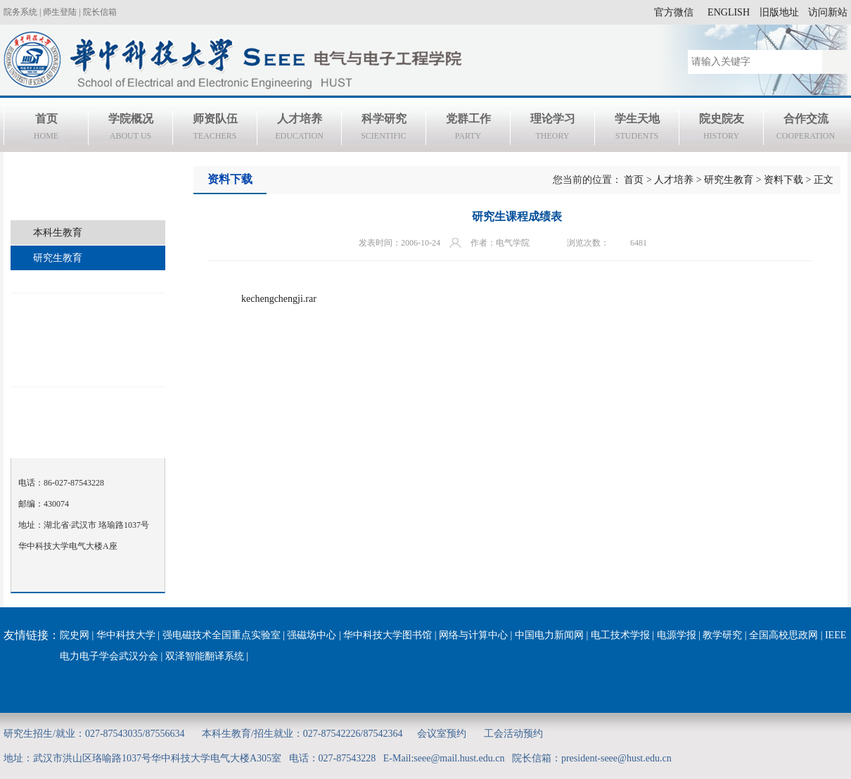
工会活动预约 (513, 733)
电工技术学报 (620, 635)
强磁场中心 (311, 635)
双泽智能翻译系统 (204, 656)
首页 (46, 129)
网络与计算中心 (473, 635)
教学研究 (722, 635)
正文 (823, 180)
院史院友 (721, 129)
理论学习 (552, 129)
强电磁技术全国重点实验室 (221, 635)
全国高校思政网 (783, 635)
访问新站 (827, 12)
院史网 (74, 635)
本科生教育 (57, 232)
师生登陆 (60, 12)
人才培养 (299, 129)
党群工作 (468, 129)
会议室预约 (441, 733)
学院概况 (130, 129)
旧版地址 (779, 12)
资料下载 (783, 180)
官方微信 (673, 12)
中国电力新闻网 (549, 635)
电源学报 (676, 635)
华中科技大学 (125, 635)
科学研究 (383, 129)
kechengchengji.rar (278, 298)
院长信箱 (100, 12)
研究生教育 (57, 258)
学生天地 (636, 129)
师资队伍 (214, 129)
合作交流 (805, 129)
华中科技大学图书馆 (387, 635)
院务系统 (20, 12)
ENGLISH (729, 12)
